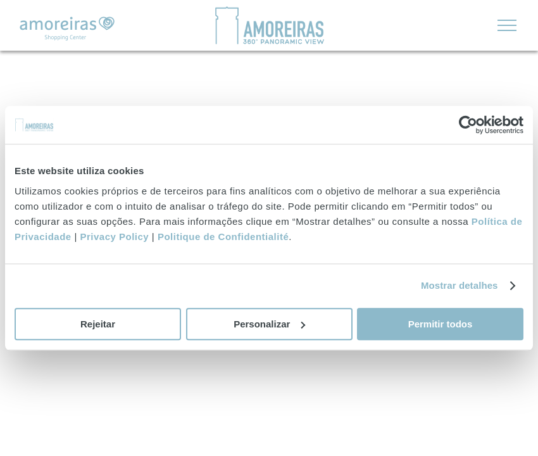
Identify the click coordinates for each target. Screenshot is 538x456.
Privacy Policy (114, 236)
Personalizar (269, 324)
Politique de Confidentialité (223, 236)
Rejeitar (97, 324)
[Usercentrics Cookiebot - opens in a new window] (468, 124)
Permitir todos (440, 324)
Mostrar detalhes (459, 285)
